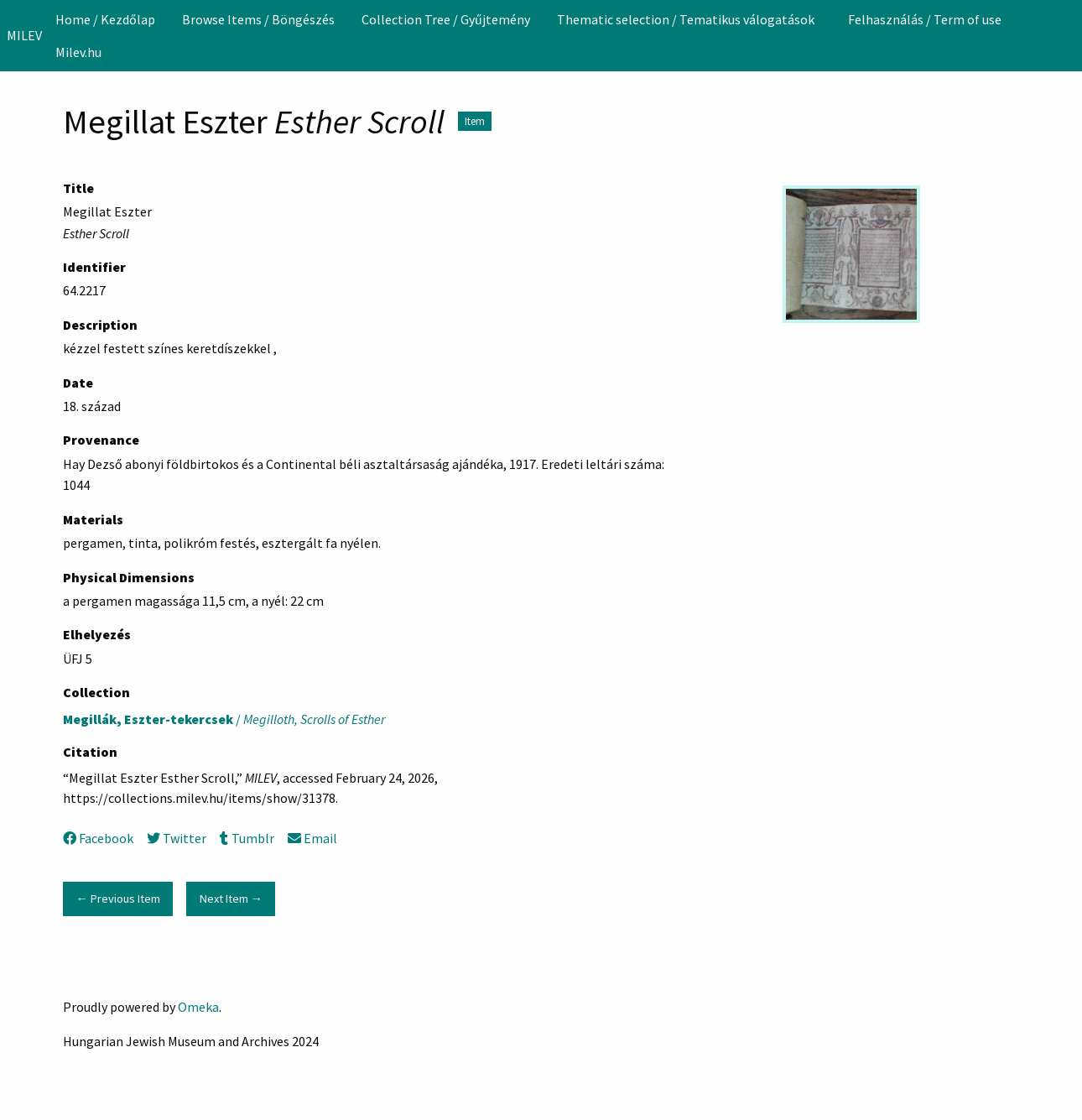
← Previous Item (117, 898)
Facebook (98, 838)
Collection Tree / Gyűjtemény (446, 19)
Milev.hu (78, 52)
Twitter (176, 838)
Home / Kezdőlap (105, 19)
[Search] (1067, 35)
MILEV (24, 35)
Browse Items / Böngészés (258, 19)
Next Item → (231, 898)
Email (312, 838)
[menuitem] (105, 19)
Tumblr (246, 838)
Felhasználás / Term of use (924, 19)
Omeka (198, 1006)
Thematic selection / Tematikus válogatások (685, 19)
